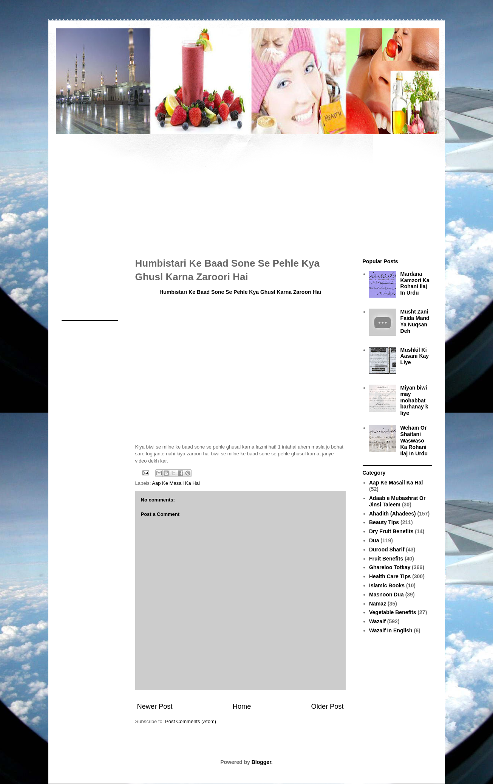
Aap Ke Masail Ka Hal (175, 483)
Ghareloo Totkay (389, 567)
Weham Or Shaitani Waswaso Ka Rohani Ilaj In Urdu (414, 440)
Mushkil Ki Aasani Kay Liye (414, 356)
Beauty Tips (384, 522)
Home (242, 706)
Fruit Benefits (386, 559)
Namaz (377, 604)
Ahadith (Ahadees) (392, 514)
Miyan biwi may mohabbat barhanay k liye (414, 400)
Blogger (261, 762)
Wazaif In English (391, 630)
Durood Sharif (386, 549)
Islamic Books (387, 585)
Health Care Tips (390, 576)
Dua (374, 540)
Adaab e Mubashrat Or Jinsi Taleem (397, 501)
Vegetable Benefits (392, 612)
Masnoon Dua (386, 594)
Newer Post (155, 706)
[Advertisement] (246, 192)
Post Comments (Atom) (190, 721)
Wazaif (377, 621)
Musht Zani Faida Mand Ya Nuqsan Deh (415, 321)
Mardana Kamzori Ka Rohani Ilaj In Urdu (415, 283)
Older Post (327, 706)
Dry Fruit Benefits (391, 531)
